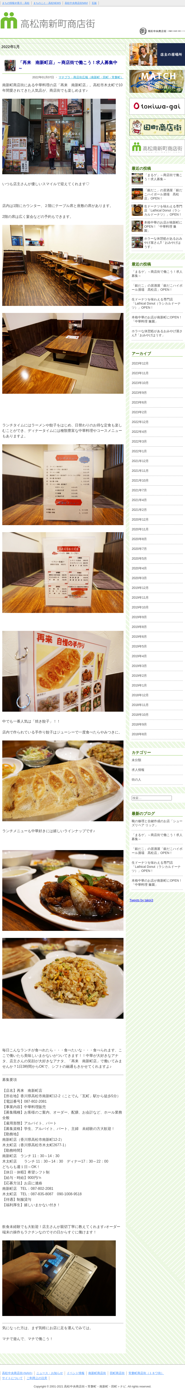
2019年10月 (140, 607)
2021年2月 (139, 510)
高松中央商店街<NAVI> (17, 1373)
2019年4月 (139, 656)
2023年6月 (139, 402)
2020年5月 (139, 558)
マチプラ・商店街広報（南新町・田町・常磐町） (91, 77)
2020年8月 (139, 539)
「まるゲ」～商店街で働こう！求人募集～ (157, 178)
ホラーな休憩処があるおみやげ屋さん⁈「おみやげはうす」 (157, 242)
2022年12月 (140, 422)
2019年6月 (139, 636)
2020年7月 (139, 549)
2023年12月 (140, 363)
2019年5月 (139, 646)
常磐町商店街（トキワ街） (146, 1373)
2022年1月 (139, 451)
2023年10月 (140, 383)
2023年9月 (139, 392)
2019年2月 (139, 675)
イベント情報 (75, 1373)
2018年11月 (140, 705)
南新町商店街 (97, 1373)
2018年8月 (139, 734)
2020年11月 (140, 529)
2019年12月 (140, 588)
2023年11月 (140, 373)
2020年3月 (139, 578)
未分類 (136, 760)
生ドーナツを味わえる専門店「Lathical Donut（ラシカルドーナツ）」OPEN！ (157, 210)
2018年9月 (139, 724)
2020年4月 (139, 568)
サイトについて (12, 1378)
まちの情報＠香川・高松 (16, 3)
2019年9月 (139, 617)
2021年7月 (139, 490)
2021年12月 (140, 461)
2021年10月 (140, 480)
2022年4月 (139, 431)
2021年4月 (139, 500)
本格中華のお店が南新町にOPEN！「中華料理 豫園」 (157, 226)
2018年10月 (140, 714)
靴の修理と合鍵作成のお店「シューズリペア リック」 (157, 823)
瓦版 (94, 3)
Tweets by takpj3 (141, 900)
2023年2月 (139, 412)
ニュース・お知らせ (49, 1373)
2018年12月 (140, 695)
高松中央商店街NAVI (76, 3)
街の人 (136, 779)
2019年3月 (139, 666)
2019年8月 (139, 627)
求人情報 (138, 770)
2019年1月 (139, 685)
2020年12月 (140, 519)
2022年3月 (139, 441)
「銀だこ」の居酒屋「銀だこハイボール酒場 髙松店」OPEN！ (157, 194)
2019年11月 (140, 597)
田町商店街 (117, 1373)
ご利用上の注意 (37, 1378)
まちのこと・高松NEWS (47, 3)
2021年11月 (140, 470)
